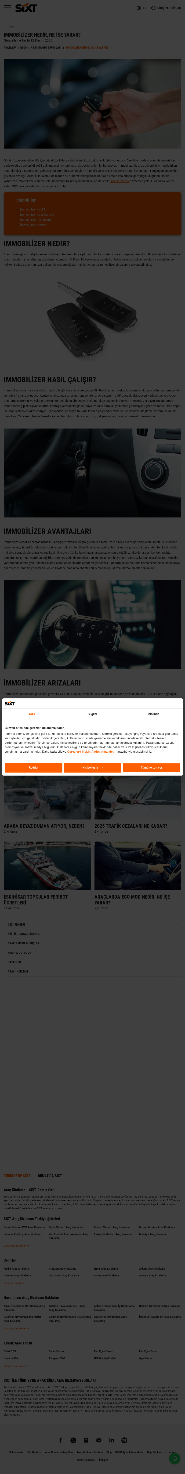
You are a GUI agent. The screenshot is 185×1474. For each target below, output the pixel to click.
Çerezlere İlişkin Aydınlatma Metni (91, 751)
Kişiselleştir (93, 767)
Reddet (33, 767)
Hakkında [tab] (153, 714)
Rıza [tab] (32, 714)
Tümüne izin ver (151, 767)
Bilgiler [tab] (92, 714)
